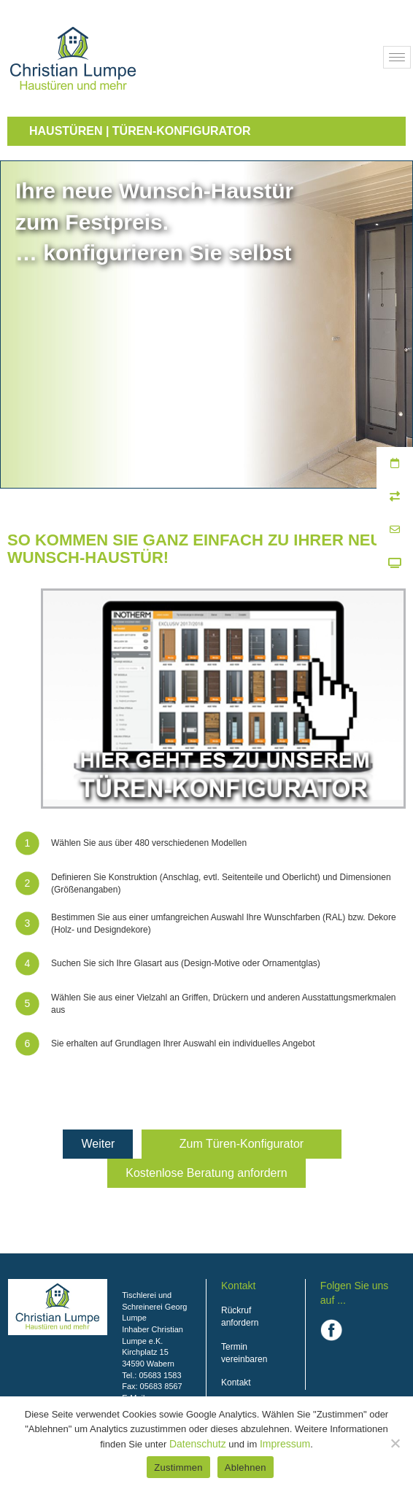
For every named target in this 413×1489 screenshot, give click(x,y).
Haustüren (65, 131)
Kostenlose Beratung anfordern (206, 1173)
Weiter (98, 1144)
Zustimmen (178, 1467)
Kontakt (236, 1382)
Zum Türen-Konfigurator (241, 1144)
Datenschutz (197, 1444)
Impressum (285, 1444)
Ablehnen (245, 1467)
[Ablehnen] (394, 1443)
